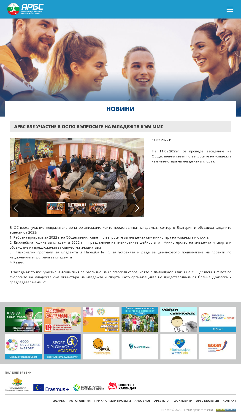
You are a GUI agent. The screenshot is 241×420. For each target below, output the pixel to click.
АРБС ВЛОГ (162, 401)
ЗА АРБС (59, 401)
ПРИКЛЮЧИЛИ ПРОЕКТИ (112, 401)
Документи (183, 401)
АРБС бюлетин (207, 401)
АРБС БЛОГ (143, 401)
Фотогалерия (79, 401)
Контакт (229, 401)
